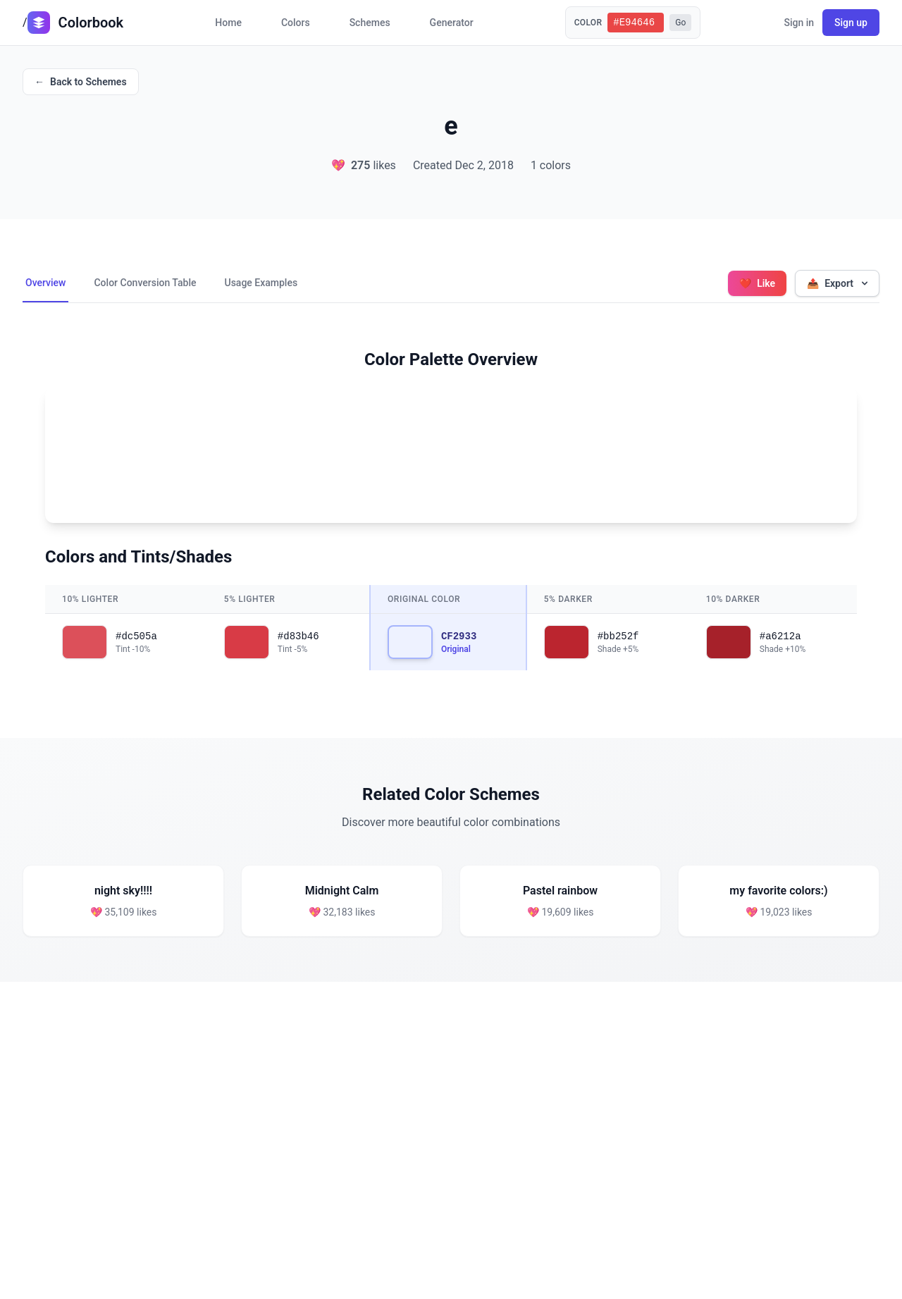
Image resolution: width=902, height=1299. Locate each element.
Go (680, 22)
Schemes (370, 22)
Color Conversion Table (145, 282)
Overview (45, 282)
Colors (295, 22)
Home (228, 22)
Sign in (799, 22)
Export (838, 283)
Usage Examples (260, 282)
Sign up (850, 22)
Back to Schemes (81, 82)
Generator (452, 22)
